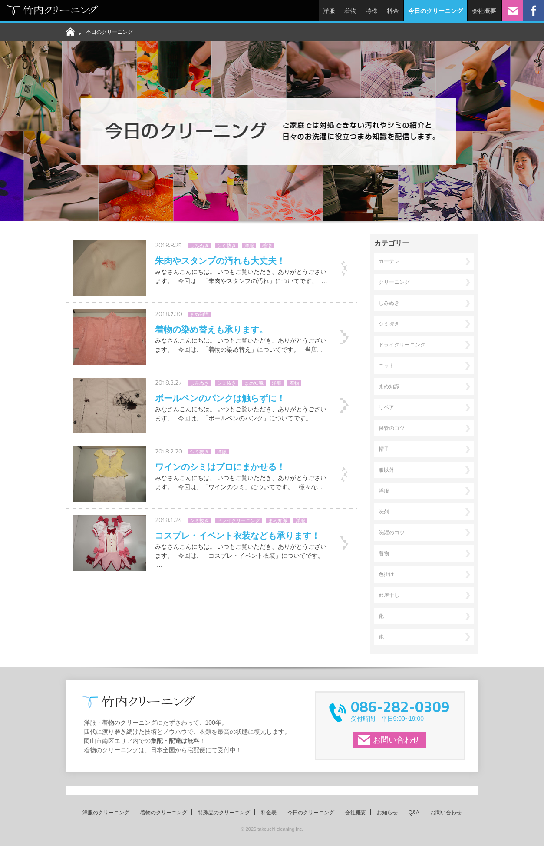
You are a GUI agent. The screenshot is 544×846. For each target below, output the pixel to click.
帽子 (384, 449)
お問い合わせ (396, 740)
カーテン (389, 261)
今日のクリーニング (310, 812)
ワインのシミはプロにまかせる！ (220, 467)
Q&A (414, 812)
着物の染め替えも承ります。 (211, 329)
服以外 (386, 470)
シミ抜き (226, 245)
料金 (393, 10)
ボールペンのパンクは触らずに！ (220, 398)
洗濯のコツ (392, 533)
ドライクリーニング (238, 520)
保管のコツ (392, 428)
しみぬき (199, 245)
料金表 (269, 812)
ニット (386, 366)
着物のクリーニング (163, 812)
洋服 (329, 10)
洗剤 (384, 512)
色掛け (386, 574)
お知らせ (387, 812)
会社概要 (484, 10)
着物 (350, 10)
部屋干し (389, 595)
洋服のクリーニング (105, 812)
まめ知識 (199, 314)
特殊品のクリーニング (224, 812)
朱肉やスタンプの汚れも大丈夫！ (220, 261)
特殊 (372, 10)
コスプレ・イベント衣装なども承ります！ (237, 535)
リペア (386, 407)
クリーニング (394, 282)
